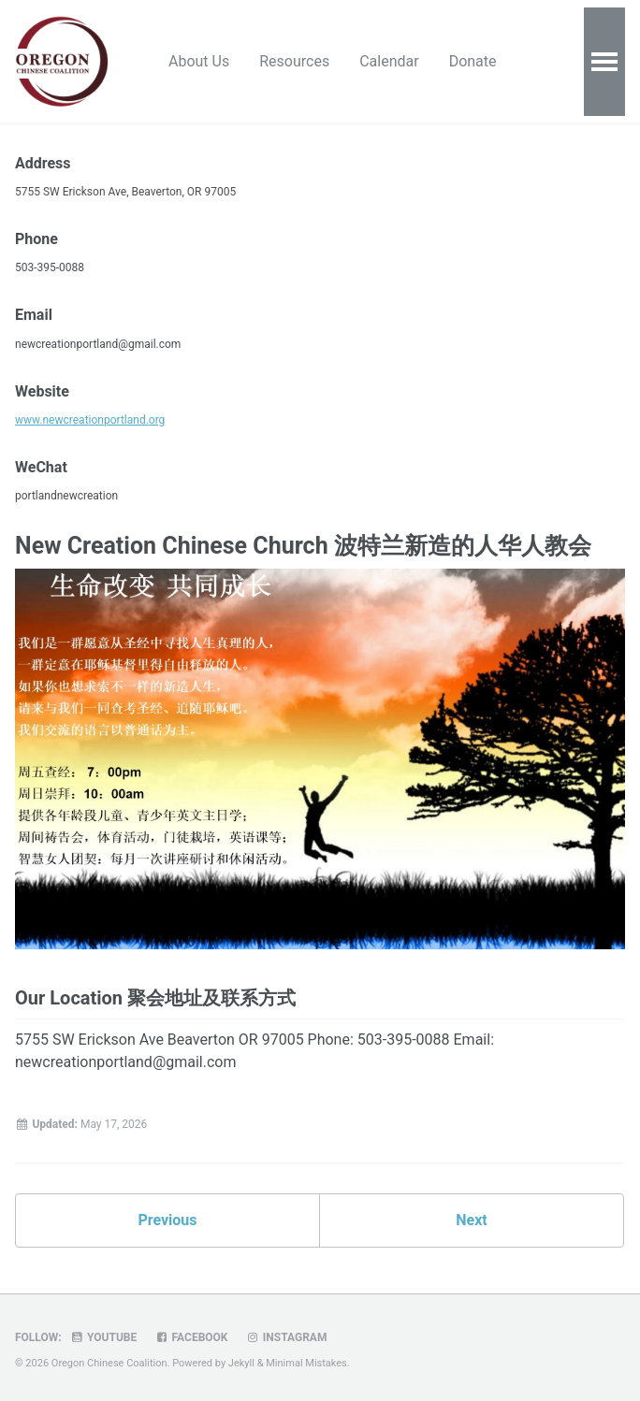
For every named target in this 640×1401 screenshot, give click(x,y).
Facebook (190, 1337)
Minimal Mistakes (306, 1363)
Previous (167, 1220)
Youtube (104, 1337)
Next (471, 1220)
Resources (294, 61)
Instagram (286, 1337)
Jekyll (241, 1363)
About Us (198, 61)
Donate (473, 61)
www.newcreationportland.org (90, 419)
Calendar (388, 61)
